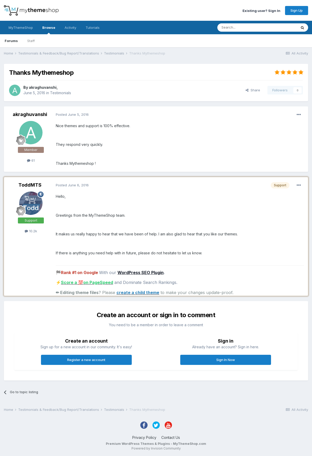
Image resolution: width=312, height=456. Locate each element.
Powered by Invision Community (156, 448)
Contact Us (170, 437)
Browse (48, 29)
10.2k (31, 231)
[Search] (243, 27)
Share (253, 90)
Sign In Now (225, 360)
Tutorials (93, 27)
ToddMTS (29, 185)
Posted (72, 114)
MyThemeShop (21, 27)
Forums (11, 41)
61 (31, 160)
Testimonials (60, 93)
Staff (31, 41)
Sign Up (296, 10)
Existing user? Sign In (261, 10)
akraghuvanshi (43, 87)
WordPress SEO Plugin (140, 272)
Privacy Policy (144, 437)
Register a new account (86, 360)
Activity (70, 27)
